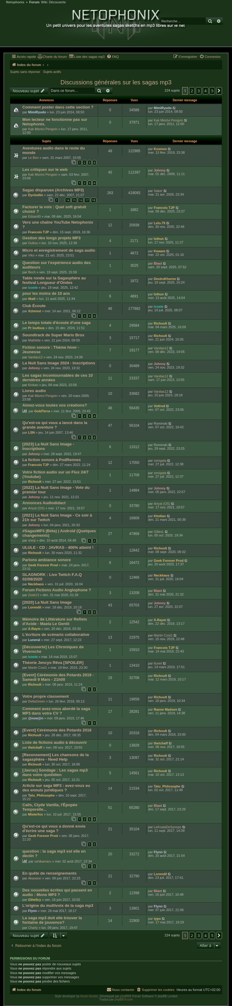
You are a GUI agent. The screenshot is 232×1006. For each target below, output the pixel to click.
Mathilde (34, 340)
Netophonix (15, 2)
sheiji (32, 540)
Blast (158, 263)
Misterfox (35, 814)
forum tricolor (89, 996)
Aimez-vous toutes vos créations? (54, 405)
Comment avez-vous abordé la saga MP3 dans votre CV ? (56, 710)
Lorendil (34, 607)
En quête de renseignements (49, 873)
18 (93, 200)
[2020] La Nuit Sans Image (47, 602)
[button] (219, 90)
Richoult (160, 323)
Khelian (160, 516)
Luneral (34, 640)
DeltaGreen (36, 701)
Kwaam (160, 251)
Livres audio (34, 390)
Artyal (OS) (36, 508)
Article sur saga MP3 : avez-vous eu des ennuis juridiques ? (56, 787)
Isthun (159, 238)
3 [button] (199, 90)
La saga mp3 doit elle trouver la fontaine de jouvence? (52, 920)
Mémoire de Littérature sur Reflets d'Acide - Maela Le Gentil (54, 621)
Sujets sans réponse (25, 72)
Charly (33, 927)
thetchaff (35, 747)
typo (157, 918)
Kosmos (160, 149)
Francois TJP (164, 207)
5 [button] (212, 90)
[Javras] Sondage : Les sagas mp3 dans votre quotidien (55, 772)
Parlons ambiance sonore (46, 560)
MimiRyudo (37, 112)
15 (74, 200)
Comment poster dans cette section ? (57, 107)
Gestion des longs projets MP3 (51, 238)
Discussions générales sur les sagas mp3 (116, 82)
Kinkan (33, 385)
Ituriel (158, 663)
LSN (31, 432)
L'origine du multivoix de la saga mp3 (57, 905)
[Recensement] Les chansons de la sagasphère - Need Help (55, 757)
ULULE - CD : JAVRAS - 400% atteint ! (58, 547)
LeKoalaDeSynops (167, 827)
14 (67, 200)
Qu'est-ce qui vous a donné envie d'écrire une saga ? (53, 828)
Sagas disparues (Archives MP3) (53, 190)
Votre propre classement (45, 696)
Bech (32, 272)
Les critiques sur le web (45, 169)
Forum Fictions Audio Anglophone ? (56, 590)
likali (31, 298)
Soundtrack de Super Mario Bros (53, 335)
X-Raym (34, 628)
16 (80, 200)
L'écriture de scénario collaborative (55, 634)
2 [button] (192, 90)
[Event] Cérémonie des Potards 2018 (57, 730)
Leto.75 (160, 223)
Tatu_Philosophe (41, 795)
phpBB (124, 996)
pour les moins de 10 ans (46, 293)
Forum (34, 2)
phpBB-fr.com (123, 999)
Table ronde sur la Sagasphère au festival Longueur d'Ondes (54, 280)
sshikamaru (42, 861)
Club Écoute (34, 305)
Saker (158, 191)
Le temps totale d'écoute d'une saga (56, 322)
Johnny (160, 170)
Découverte (57, 2)
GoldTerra (42, 411)
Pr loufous (36, 328)
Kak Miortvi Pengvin (42, 129)
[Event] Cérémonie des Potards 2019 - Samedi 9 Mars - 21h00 (58, 677)
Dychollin (35, 195)
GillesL (159, 531)
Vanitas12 (35, 357)
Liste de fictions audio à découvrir (54, 742)
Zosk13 (33, 595)
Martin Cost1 (163, 635)
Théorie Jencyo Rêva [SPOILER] (52, 662)
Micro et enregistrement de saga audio (58, 250)
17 (87, 200)
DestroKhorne (165, 279)
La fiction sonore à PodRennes (51, 459)
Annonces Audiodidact (44, 503)
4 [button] (206, 90)
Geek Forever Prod (43, 565)
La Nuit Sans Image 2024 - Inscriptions (58, 363)
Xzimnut (34, 311)
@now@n (35, 718)
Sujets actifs (52, 72)
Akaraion (34, 878)
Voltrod (159, 406)
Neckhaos (36, 584)
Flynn (158, 852)
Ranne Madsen (165, 709)
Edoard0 (34, 216)
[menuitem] (52, 56)
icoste (33, 287)
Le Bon (33, 157)
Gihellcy (34, 899)
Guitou (33, 243)
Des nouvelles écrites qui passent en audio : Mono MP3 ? (57, 892)
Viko (31, 255)
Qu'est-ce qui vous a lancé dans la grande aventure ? (54, 424)
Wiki (44, 2)
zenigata (160, 460)
